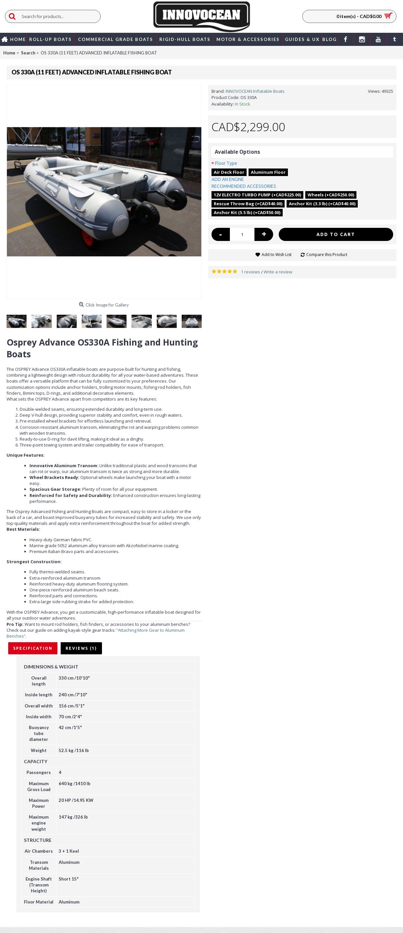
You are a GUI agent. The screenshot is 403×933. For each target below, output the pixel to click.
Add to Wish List (277, 254)
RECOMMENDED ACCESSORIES (244, 186)
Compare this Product (326, 254)
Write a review (278, 272)
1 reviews (250, 272)
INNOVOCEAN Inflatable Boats (255, 91)
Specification (32, 648)
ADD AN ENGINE (228, 179)
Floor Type (226, 163)
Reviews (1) (81, 648)
